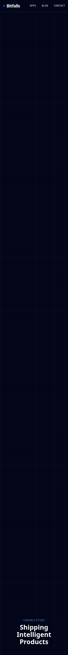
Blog (45, 5)
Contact (59, 5)
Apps (33, 5)
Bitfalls (11, 6)
